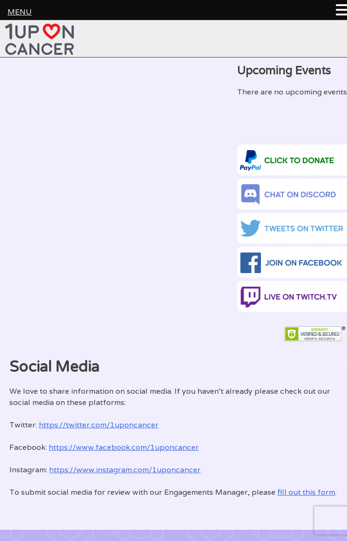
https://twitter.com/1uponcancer (99, 425)
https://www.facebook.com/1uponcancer (124, 447)
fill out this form (306, 492)
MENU (19, 12)
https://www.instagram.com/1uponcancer (125, 470)
